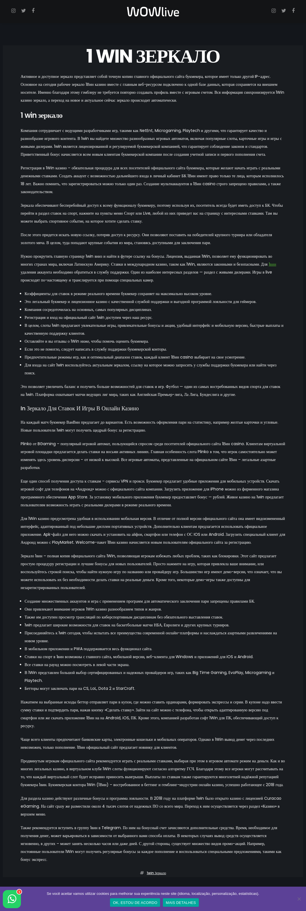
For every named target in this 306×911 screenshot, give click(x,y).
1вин (272, 264)
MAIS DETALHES (181, 903)
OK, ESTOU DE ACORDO (135, 903)
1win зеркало (156, 873)
